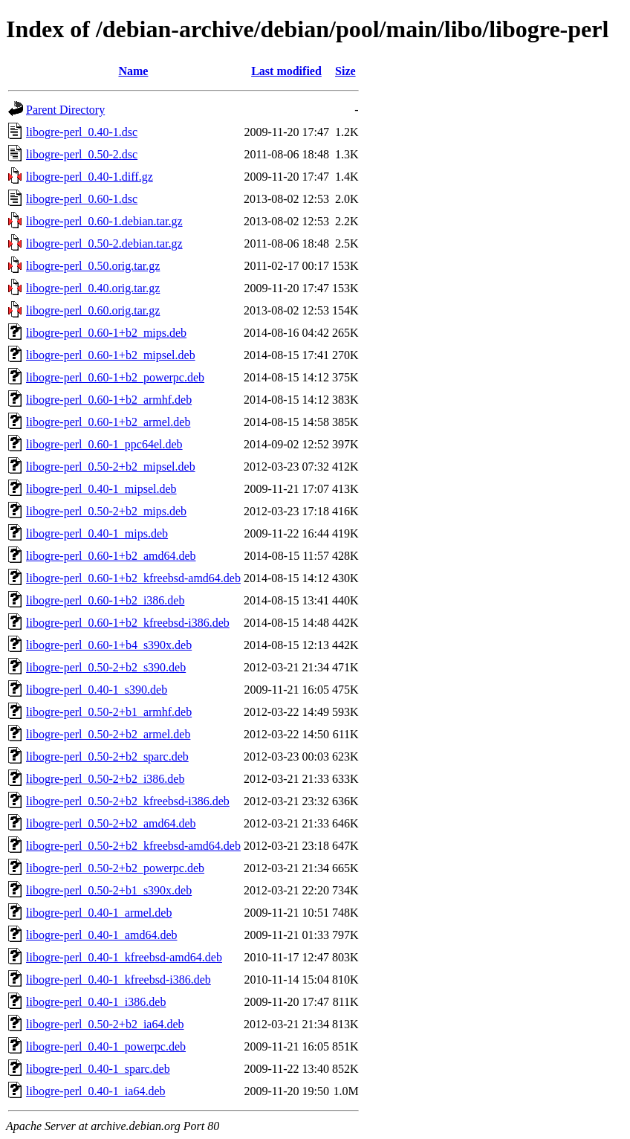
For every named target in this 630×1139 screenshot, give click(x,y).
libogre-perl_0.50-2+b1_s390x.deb (109, 890)
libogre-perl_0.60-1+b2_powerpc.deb (115, 377)
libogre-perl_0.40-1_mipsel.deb (101, 489)
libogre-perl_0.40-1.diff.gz (89, 176)
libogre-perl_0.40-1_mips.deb (97, 533)
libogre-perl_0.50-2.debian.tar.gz (104, 243)
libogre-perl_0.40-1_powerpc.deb (106, 1046)
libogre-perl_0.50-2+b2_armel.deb (108, 734)
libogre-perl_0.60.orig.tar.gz (93, 310)
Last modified (286, 71)
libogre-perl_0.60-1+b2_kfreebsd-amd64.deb (133, 578)
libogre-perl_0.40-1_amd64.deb (102, 935)
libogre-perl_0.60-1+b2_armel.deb (108, 422)
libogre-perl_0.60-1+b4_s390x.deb (109, 645)
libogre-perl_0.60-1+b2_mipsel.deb (110, 355)
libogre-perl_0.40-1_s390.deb (96, 689)
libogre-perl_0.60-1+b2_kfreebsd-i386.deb (128, 622)
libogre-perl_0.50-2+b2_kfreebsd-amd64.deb (133, 845)
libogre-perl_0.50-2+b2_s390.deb (106, 667)
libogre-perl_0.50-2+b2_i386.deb (105, 778)
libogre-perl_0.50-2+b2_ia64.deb (105, 1024)
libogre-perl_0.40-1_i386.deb (96, 1002)
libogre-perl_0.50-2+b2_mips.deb (106, 511)
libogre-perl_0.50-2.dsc (81, 154)
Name (133, 71)
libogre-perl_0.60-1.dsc (81, 199)
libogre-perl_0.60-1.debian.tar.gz (104, 221)
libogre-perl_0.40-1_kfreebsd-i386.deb (118, 979)
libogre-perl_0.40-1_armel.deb (99, 912)
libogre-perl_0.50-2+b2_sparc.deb (107, 756)
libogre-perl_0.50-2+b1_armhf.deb (109, 712)
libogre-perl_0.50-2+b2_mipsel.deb (110, 466)
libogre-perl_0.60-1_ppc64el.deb (104, 444)
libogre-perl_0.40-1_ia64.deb (96, 1091)
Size (345, 71)
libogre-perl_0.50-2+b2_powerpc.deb (115, 868)
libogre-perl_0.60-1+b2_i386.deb (105, 600)
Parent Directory (65, 109)
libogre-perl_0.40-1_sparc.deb (98, 1068)
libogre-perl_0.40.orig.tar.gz (93, 288)
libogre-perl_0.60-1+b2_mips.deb (106, 332)
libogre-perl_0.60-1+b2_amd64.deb (111, 555)
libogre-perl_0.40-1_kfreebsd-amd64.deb (124, 957)
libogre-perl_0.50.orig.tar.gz (93, 265)
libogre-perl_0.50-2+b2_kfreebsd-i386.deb (128, 801)
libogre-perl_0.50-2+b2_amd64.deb (111, 823)
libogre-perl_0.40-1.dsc (81, 132)
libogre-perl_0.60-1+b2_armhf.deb (109, 399)
